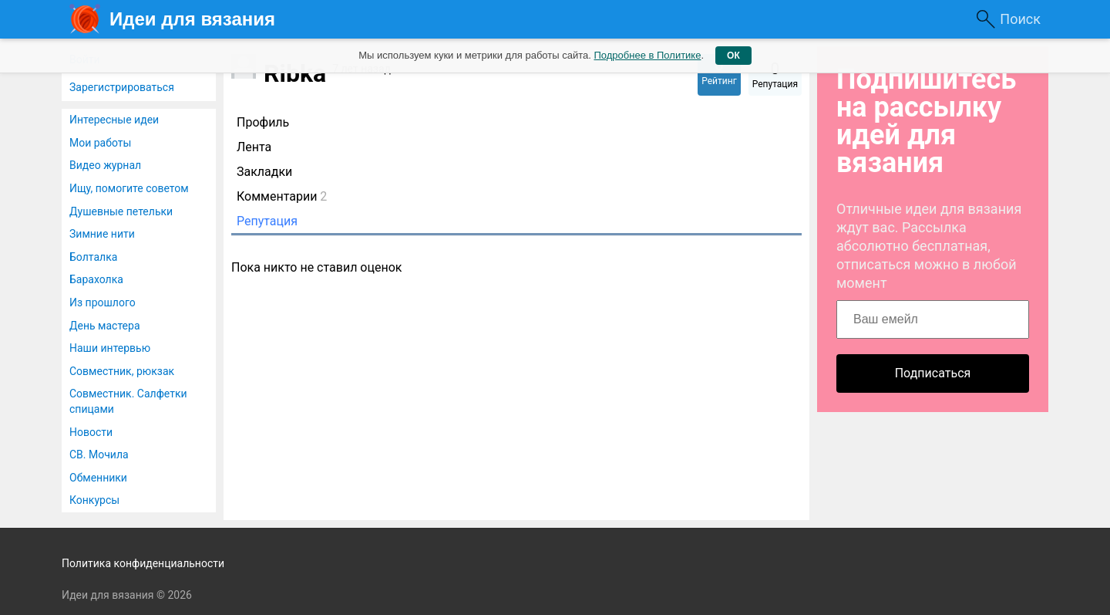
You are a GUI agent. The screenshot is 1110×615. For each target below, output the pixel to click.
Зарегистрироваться (121, 87)
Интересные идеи (114, 119)
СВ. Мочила (99, 454)
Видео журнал (105, 165)
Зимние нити (102, 234)
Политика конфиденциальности (143, 563)
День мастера (104, 325)
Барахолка (96, 279)
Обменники (98, 477)
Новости (91, 432)
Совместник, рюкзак (121, 371)
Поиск (1020, 19)
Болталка (93, 257)
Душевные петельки (121, 211)
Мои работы (100, 143)
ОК (733, 55)
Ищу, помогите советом (129, 188)
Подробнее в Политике (647, 55)
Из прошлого (102, 302)
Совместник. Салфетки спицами (128, 401)
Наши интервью (109, 348)
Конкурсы (94, 500)
